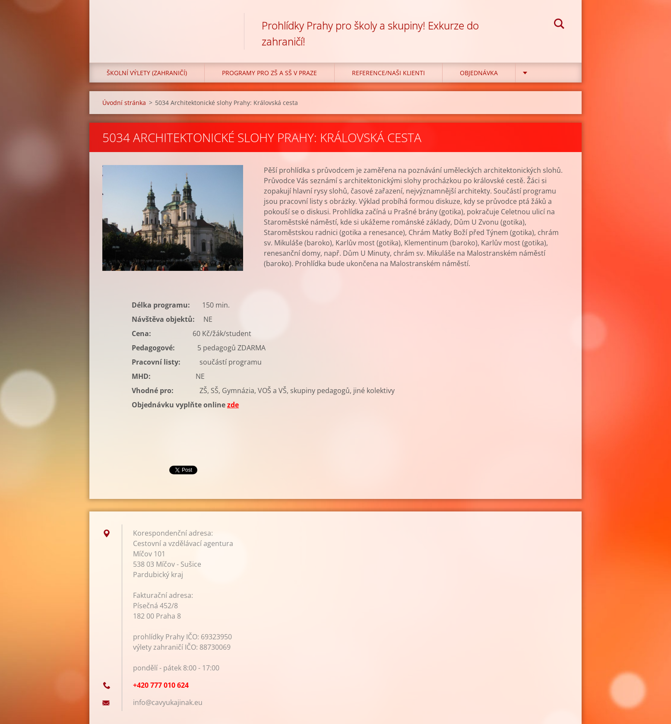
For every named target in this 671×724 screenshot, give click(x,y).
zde (233, 405)
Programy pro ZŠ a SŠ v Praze (269, 73)
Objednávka (479, 73)
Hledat (559, 25)
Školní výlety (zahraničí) (147, 73)
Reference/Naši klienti (388, 73)
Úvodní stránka (124, 102)
